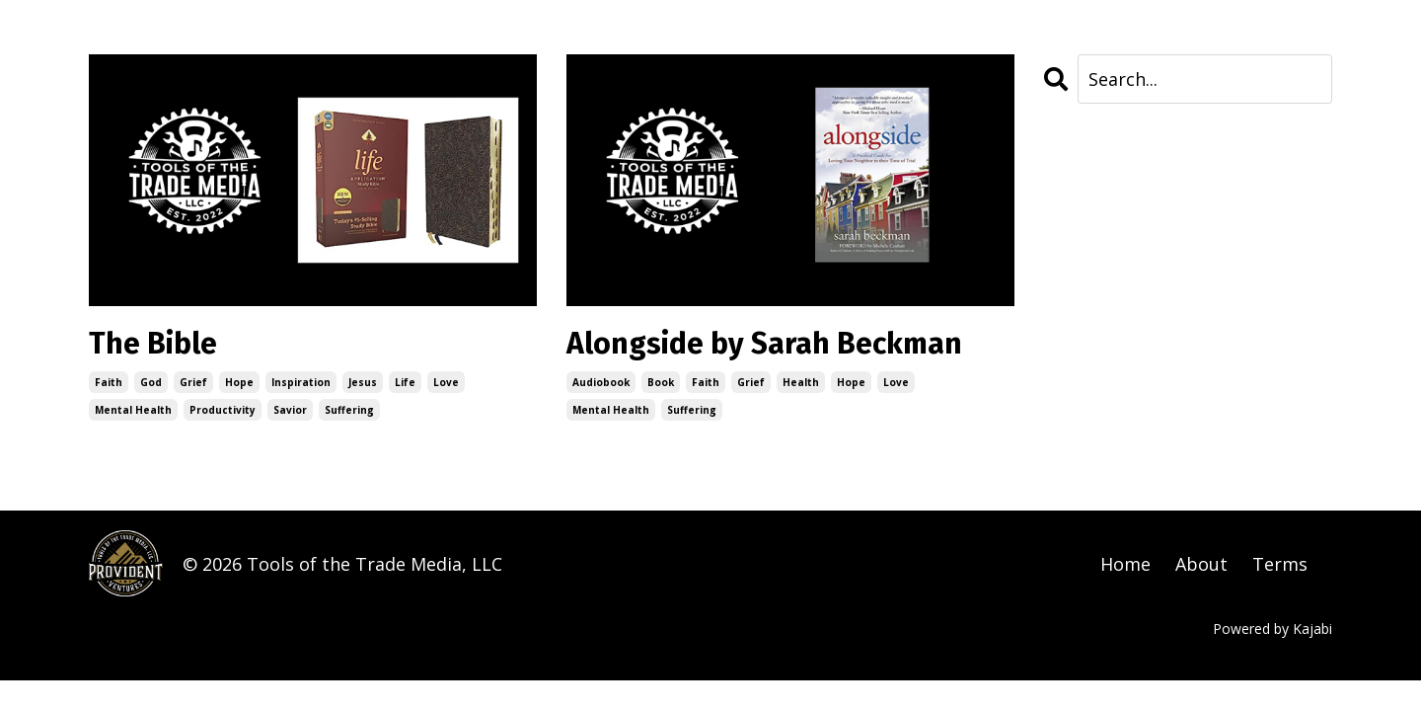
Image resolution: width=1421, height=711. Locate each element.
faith (108, 382)
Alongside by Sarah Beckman (764, 343)
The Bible (153, 343)
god (151, 382)
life (405, 382)
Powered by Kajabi (1272, 628)
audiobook (601, 382)
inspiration (301, 382)
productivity (222, 410)
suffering (349, 410)
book (660, 382)
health (801, 382)
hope (239, 382)
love (446, 382)
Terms (1280, 564)
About (1201, 564)
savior (290, 410)
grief (193, 382)
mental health (133, 410)
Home (1125, 564)
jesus (362, 382)
